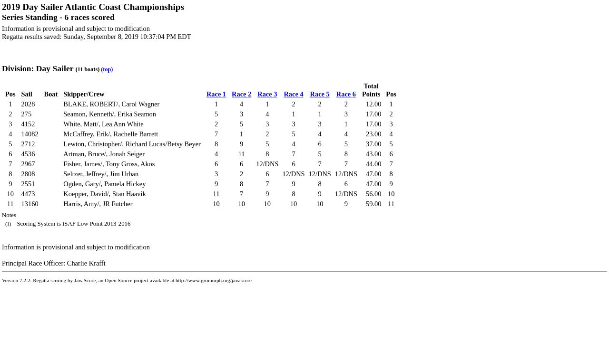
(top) (107, 69)
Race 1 (216, 94)
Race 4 (293, 94)
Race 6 (346, 94)
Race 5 (320, 94)
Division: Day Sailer (37, 68)
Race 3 (267, 94)
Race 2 (241, 94)
